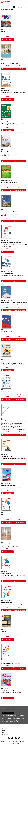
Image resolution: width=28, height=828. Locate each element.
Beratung (4, 728)
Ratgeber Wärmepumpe (6, 602)
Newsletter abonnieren (8, 712)
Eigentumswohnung (5, 151)
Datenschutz (11, 743)
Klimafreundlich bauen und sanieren (9, 211)
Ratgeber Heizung (5, 514)
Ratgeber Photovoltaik (6, 573)
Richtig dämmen (5, 631)
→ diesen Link (11, 721)
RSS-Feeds (22, 741)
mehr (24, 34)
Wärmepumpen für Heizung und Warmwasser (11, 690)
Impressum (17, 743)
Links (26, 741)
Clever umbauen (5, 61)
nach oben (14, 702)
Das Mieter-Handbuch (6, 90)
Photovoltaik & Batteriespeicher (8, 485)
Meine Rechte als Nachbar (7, 331)
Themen (3, 726)
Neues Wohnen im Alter (6, 456)
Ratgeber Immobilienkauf (7, 544)
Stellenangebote (8, 741)
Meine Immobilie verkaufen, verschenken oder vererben (14, 302)
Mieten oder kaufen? (5, 361)
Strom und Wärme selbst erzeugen (9, 661)
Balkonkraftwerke (5, 31)
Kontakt (2, 741)
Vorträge (4, 730)
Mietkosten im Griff (5, 391)
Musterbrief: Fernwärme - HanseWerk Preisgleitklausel (13, 421)
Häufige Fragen (15, 741)
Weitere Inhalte (5, 734)
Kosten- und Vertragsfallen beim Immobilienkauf (12, 242)
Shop (3, 732)
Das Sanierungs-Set (5, 121)
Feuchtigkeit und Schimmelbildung (9, 182)
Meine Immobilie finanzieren (7, 273)
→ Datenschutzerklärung (11, 720)
